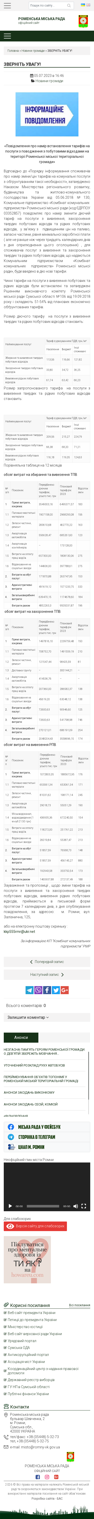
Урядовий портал (22, 1341)
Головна (13, 51)
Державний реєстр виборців (31, 1380)
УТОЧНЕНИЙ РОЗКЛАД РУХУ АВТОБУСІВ (34, 1065)
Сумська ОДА (19, 1348)
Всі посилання (79, 1305)
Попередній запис (47, 961)
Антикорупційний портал (28, 1355)
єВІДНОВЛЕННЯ (16, 1116)
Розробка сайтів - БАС (47, 1498)
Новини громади (33, 51)
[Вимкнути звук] (75, 1206)
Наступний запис (47, 974)
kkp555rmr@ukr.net (19, 932)
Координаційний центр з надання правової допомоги (43, 1371)
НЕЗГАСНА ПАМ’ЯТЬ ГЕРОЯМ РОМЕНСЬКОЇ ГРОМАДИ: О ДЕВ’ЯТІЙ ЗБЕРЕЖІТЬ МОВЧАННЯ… (44, 1051)
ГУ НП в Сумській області (29, 1387)
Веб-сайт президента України (31, 1313)
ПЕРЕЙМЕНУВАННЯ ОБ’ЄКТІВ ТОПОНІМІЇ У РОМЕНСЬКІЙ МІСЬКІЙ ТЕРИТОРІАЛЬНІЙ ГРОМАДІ (41, 1079)
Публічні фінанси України (28, 1394)
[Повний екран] (83, 1206)
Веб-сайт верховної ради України (35, 1334)
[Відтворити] (10, 1206)
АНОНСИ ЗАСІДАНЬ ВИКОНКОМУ (29, 1092)
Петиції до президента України (32, 1320)
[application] (47, 1186)
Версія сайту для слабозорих (35, 1226)
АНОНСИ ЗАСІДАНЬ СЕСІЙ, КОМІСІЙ (31, 1104)
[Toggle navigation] (7, 5)
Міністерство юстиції (25, 1327)
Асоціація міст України (26, 1362)
